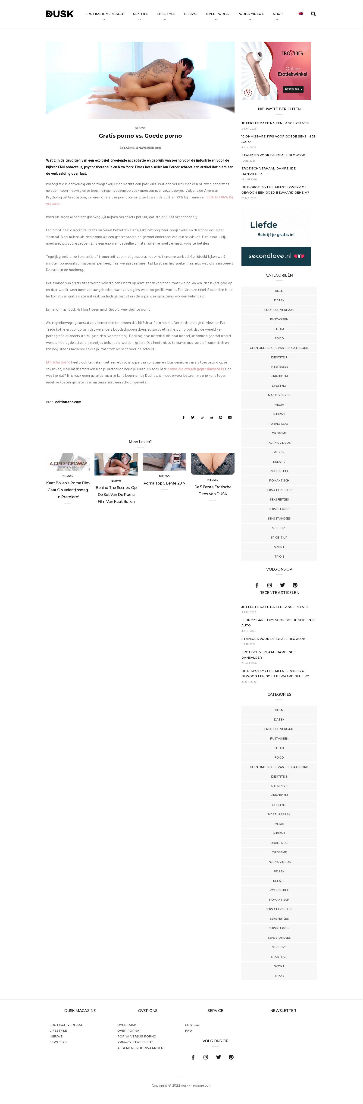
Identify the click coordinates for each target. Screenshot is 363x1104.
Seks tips (279, 528)
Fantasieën (279, 319)
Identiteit (279, 357)
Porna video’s (251, 14)
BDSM (279, 291)
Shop (278, 14)
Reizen (279, 452)
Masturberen (279, 395)
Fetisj (279, 329)
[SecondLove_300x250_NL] (276, 265)
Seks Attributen (279, 490)
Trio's (279, 556)
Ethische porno (58, 362)
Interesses (279, 366)
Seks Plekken (279, 509)
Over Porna (217, 14)
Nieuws (190, 14)
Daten (279, 300)
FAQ (188, 1030)
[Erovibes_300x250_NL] (276, 99)
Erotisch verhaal (279, 310)
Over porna (128, 1030)
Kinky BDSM (279, 376)
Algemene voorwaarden (140, 1048)
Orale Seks (279, 423)
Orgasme (279, 433)
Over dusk (126, 1025)
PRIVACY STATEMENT (135, 1042)
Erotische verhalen (105, 14)
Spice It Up (279, 537)
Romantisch (279, 480)
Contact (193, 1025)
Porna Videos (279, 442)
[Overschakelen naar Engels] (301, 14)
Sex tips (141, 14)
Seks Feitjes (279, 499)
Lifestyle (166, 14)
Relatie (279, 461)
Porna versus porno (136, 1036)
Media (279, 404)
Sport (279, 547)
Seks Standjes (279, 518)
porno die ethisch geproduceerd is (195, 369)
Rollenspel (279, 471)
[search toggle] (313, 14)
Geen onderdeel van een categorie (279, 348)
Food (279, 338)
